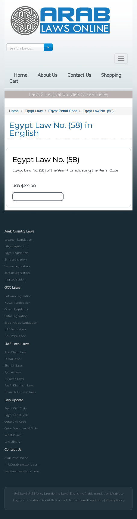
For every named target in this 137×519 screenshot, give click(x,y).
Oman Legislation (17, 309)
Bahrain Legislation (18, 296)
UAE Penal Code (15, 336)
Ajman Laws (13, 372)
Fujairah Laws (14, 378)
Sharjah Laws (14, 365)
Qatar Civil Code (15, 421)
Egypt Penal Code (16, 415)
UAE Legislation (15, 329)
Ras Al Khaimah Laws (19, 385)
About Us (48, 500)
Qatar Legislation (16, 316)
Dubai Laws (12, 358)
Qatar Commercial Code (21, 428)
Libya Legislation (16, 246)
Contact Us (63, 500)
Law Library (12, 441)
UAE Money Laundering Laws (48, 493)
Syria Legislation (16, 259)
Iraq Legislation (15, 279)
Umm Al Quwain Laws (20, 392)
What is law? (13, 435)
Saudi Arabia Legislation (21, 322)
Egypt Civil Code (15, 408)
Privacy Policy (115, 500)
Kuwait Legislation (17, 302)
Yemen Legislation (17, 266)
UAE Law (20, 493)
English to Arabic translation (89, 493)
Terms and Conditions (88, 500)
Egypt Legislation (16, 253)
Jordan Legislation (17, 272)
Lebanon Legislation (18, 239)
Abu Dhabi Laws (15, 352)
